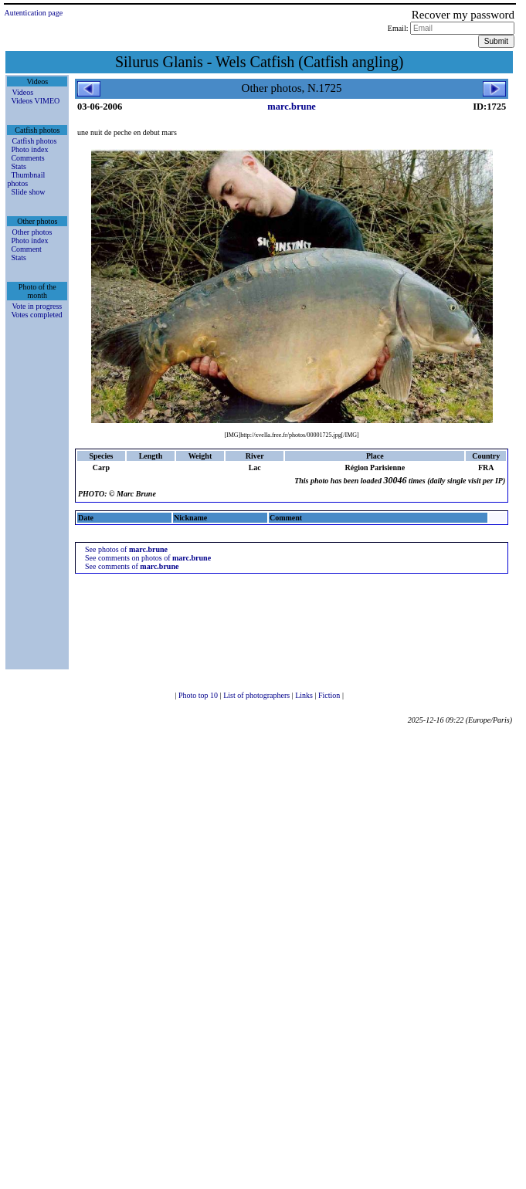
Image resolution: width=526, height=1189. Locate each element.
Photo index (29, 149)
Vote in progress (37, 306)
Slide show (28, 192)
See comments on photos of (148, 558)
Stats (18, 166)
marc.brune (291, 106)
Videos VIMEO (35, 101)
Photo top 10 (199, 695)
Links (304, 695)
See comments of (131, 566)
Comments (27, 158)
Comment (26, 249)
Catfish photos (34, 141)
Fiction (330, 695)
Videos (22, 92)
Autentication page (33, 12)
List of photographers (257, 695)
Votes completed (36, 314)
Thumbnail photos (26, 179)
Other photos (32, 232)
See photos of (126, 549)
